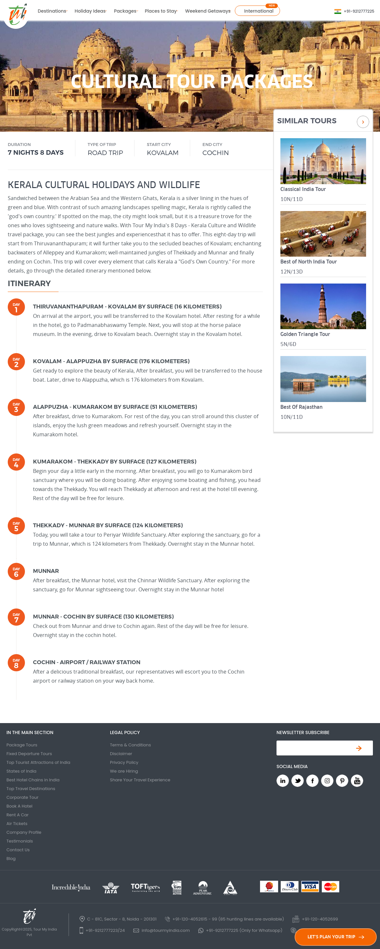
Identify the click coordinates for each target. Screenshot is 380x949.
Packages (125, 11)
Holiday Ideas (90, 11)
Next (363, 122)
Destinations (52, 11)
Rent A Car (17, 815)
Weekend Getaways (208, 11)
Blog (11, 858)
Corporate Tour (22, 797)
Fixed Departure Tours (29, 754)
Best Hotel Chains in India (33, 780)
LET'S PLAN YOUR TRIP (336, 936)
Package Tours (21, 745)
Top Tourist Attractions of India (38, 762)
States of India (21, 771)
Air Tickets (16, 824)
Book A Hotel (19, 806)
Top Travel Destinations (30, 789)
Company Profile (23, 832)
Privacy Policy (124, 762)
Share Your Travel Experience (140, 780)
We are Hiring (124, 771)
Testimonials (19, 841)
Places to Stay (161, 11)
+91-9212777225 (359, 11)
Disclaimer (121, 754)
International (259, 11)
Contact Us (18, 850)
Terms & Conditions (130, 745)
